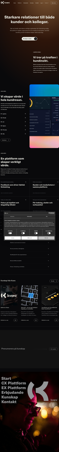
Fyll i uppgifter (53, 349)
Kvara (15, 2)
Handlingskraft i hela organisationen (29, 254)
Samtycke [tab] (12, 216)
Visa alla (52, 281)
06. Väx (13, 134)
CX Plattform (13, 383)
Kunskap (31, 2)
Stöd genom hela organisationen (45, 199)
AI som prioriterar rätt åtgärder (29, 248)
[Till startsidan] (5, 2)
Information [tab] (29, 216)
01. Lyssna (13, 114)
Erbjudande (25, 2)
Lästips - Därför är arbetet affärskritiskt (5, 210)
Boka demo (54, 2)
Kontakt (37, 2)
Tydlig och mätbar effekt (13, 199)
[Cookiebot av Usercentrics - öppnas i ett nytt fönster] (49, 213)
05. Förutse (13, 130)
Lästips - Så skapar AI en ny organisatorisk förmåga (39, 210)
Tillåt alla (46, 237)
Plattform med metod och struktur (29, 242)
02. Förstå (13, 118)
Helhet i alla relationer (45, 182)
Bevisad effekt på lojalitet (29, 260)
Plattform (19, 2)
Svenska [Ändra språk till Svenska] (46, 2)
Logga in (41, 2)
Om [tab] (46, 216)
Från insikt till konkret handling (13, 182)
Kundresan (4, 140)
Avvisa (12, 237)
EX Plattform (13, 387)
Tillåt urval (29, 237)
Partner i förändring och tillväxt (29, 266)
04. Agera (13, 126)
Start (6, 378)
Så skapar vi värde (27, 38)
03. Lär (13, 122)
